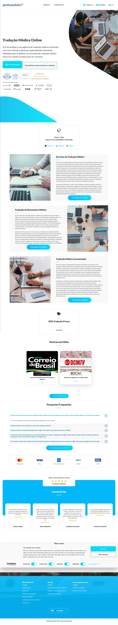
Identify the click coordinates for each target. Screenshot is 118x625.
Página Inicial (26, 589)
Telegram (70, 145)
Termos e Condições (79, 589)
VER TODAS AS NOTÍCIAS (59, 397)
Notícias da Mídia (27, 598)
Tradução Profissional (54, 595)
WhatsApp (61, 145)
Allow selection (103, 612)
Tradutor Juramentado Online (57, 592)
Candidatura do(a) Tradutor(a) (31, 601)
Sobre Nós (25, 592)
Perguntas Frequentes (29, 595)
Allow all (103, 606)
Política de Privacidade (80, 592)
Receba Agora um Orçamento (80, 197)
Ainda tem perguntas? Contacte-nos (59, 449)
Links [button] (59, 575)
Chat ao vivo (50, 145)
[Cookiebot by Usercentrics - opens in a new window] (11, 621)
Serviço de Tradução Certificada (57, 589)
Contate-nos (59, 5)
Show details (93, 621)
